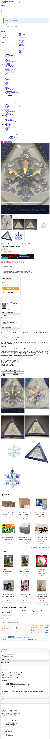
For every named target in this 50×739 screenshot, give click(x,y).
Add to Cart (10, 288)
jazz (7, 73)
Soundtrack (9, 70)
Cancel (2, 312)
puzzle (7, 82)
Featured (4, 42)
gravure (8, 63)
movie (20, 51)
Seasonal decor (15, 337)
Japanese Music (10, 65)
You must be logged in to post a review (9, 622)
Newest (11, 637)
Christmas (14, 339)
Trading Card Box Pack (11, 91)
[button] (25, 14)
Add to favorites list (8, 292)
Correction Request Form (6, 615)
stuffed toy (8, 79)
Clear (36, 639)
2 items (46, 628)
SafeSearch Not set (5, 6)
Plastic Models (9, 89)
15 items (47, 625)
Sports (7, 59)
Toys (7, 78)
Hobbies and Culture (11, 61)
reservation (4, 40)
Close (2, 327)
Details (20, 261)
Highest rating (18, 637)
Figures (8, 88)
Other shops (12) (8, 266)
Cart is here (21, 37)
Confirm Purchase (9, 312)
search (2, 5)
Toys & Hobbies (7, 77)
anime (20, 50)
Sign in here (22, 34)
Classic (8, 68)
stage (7, 57)
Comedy (8, 60)
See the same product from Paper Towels (40, 547)
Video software (22, 48)
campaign (4, 35)
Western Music (9, 66)
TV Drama (21, 52)
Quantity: (4, 655)
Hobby (7, 87)
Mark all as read (4, 15)
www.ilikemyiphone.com (8, 1)
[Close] (1, 300)
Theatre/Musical (10, 72)
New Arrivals (5, 37)
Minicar (8, 83)
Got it (2, 696)
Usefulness (26, 637)
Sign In (2, 8)
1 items (46, 630)
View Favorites (7, 327)
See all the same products (43, 604)
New (14, 254)
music (7, 54)
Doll (7, 81)
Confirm (7, 659)
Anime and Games (10, 69)
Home (3, 49)
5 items (46, 627)
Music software (6, 64)
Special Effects (9, 55)
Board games (9, 84)
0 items (46, 632)
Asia (7, 75)
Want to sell (4, 44)
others (7, 56)
